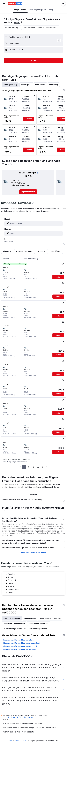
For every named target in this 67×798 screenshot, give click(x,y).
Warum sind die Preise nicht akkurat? (34, 731)
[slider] (63, 244)
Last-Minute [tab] (40, 85)
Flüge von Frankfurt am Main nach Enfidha (19, 649)
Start (10, 741)
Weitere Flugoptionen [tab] (38, 629)
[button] (3, 3)
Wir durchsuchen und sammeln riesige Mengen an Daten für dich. (34, 727)
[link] (28, 191)
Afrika (17, 741)
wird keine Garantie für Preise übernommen (18, 717)
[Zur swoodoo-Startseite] (15, 3)
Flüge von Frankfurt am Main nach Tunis (18, 640)
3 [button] (33, 467)
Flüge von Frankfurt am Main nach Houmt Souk (21, 643)
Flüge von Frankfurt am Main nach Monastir (19, 646)
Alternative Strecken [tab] (11, 618)
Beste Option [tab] (26, 85)
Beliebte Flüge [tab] (30, 618)
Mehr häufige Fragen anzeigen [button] (33, 552)
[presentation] (22, 22)
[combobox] (13, 27)
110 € (17, 22)
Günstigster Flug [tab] (10, 85)
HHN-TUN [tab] (33, 494)
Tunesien (24, 741)
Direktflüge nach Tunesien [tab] (50, 618)
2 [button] (28, 467)
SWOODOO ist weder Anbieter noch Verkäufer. (34, 723)
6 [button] (42, 467)
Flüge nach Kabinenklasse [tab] (14, 623)
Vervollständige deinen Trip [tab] (14, 629)
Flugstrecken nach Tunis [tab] (39, 623)
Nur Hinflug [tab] (53, 85)
